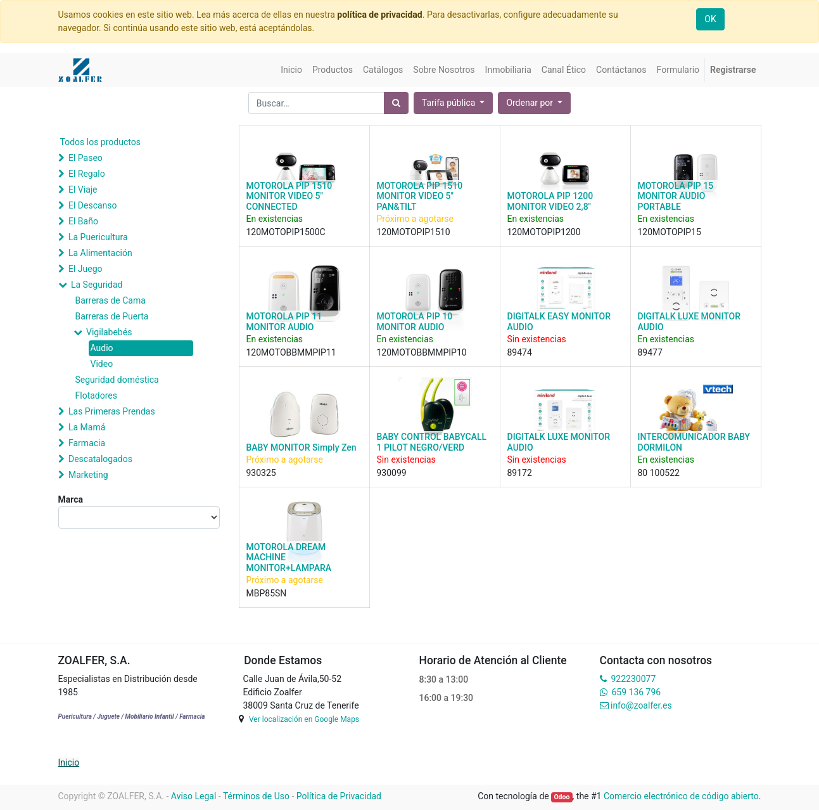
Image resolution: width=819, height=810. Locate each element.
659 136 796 (636, 692)
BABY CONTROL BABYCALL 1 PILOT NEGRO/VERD (432, 442)
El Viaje (83, 189)
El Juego (85, 269)
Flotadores (96, 395)
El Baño (83, 221)
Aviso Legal (194, 796)
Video (102, 364)
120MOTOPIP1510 (413, 232)
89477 (650, 352)
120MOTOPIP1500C (286, 232)
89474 (519, 352)
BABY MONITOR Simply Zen (301, 447)
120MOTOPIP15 (669, 232)
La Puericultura (98, 237)
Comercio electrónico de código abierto (681, 796)
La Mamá (86, 427)
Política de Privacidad (338, 796)
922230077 (633, 679)
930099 (392, 473)
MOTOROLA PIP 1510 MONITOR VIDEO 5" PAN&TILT (420, 196)
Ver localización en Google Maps (304, 719)
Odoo (561, 797)
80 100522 (659, 473)
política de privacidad (379, 15)
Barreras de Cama (110, 300)
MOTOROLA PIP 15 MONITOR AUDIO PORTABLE (676, 196)
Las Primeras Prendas (111, 411)
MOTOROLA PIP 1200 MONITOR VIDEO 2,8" (550, 201)
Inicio (69, 762)
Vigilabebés (109, 332)
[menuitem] (291, 70)
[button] (534, 103)
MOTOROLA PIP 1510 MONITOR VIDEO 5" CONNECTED (289, 196)
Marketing (88, 475)
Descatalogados (100, 459)
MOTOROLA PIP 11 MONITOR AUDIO (284, 321)
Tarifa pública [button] (450, 103)
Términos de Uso (256, 796)
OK (710, 19)
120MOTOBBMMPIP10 (422, 352)
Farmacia (86, 443)
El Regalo (86, 174)
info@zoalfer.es (641, 705)
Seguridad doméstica (117, 380)
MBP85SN (266, 593)
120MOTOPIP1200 (544, 232)
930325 (261, 473)
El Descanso (92, 205)
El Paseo (85, 158)
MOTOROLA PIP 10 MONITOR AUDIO (415, 321)
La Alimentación (100, 253)
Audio (102, 348)
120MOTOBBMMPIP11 (291, 352)
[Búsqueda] (396, 103)
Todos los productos (100, 142)
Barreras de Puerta (112, 316)
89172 (519, 473)
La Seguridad (97, 285)
